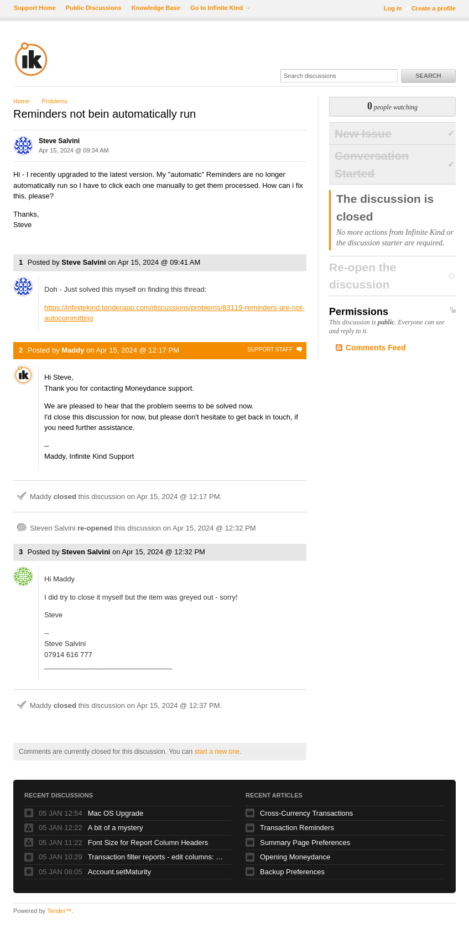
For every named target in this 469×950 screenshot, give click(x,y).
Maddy (72, 350)
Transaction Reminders (297, 827)
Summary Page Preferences (305, 842)
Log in (393, 8)
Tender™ (59, 910)
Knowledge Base (156, 7)
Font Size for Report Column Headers (148, 842)
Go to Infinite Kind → (220, 7)
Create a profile (433, 8)
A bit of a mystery (115, 827)
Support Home (35, 7)
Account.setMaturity (119, 872)
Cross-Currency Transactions (306, 813)
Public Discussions (94, 7)
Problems (54, 101)
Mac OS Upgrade (115, 813)
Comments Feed (376, 347)
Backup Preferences (292, 872)
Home (21, 101)
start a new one (216, 751)
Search (428, 75)
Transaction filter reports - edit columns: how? (157, 857)
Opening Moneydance (295, 857)
